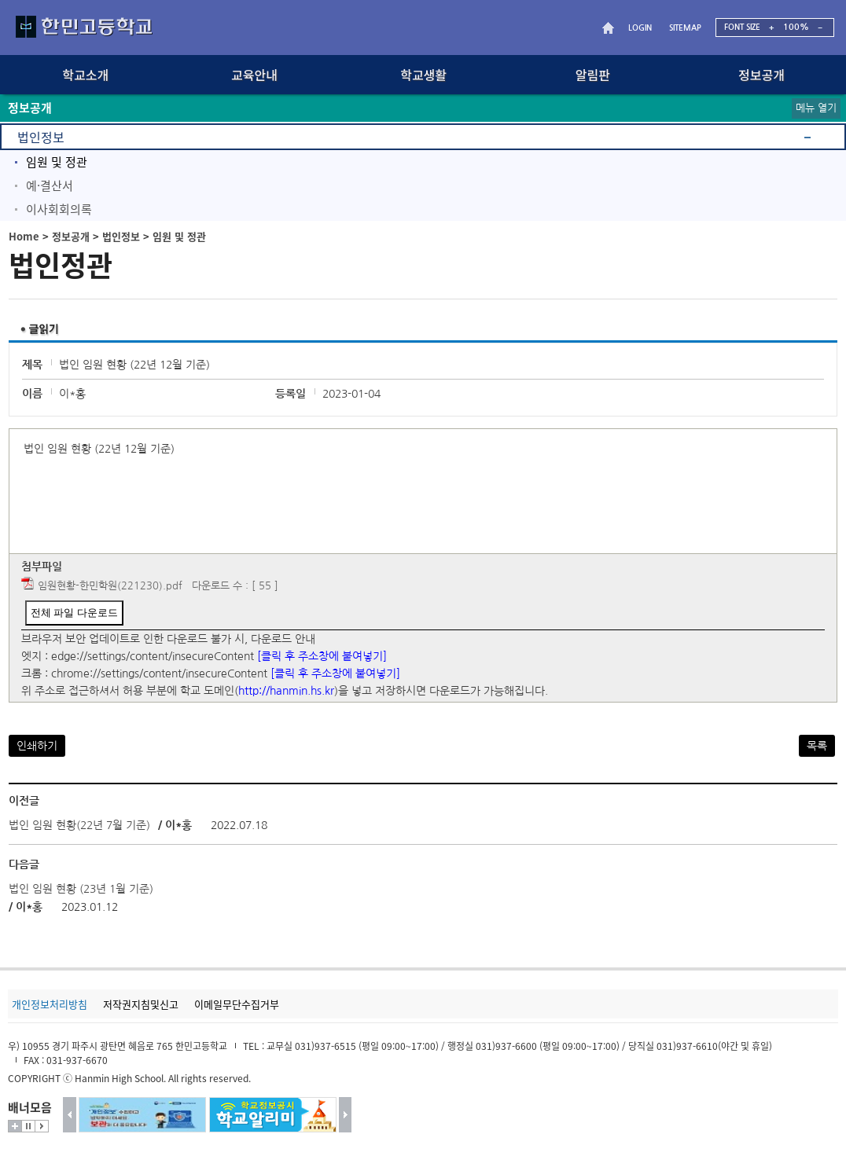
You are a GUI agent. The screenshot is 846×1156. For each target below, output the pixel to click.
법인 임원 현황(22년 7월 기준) (79, 825)
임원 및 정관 (56, 162)
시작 (42, 1126)
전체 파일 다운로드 (74, 612)
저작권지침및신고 (140, 1003)
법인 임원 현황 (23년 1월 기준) (81, 888)
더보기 (15, 1126)
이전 (69, 1114)
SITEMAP (685, 27)
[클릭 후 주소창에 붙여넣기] (322, 656)
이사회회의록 (59, 209)
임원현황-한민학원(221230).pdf (110, 586)
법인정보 (40, 136)
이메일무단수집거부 (236, 1003)
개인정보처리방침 (49, 1003)
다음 (345, 1114)
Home (24, 236)
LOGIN (640, 27)
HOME (610, 28)
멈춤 (28, 1126)
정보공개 (71, 236)
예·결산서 (49, 185)
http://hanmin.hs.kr (286, 690)
